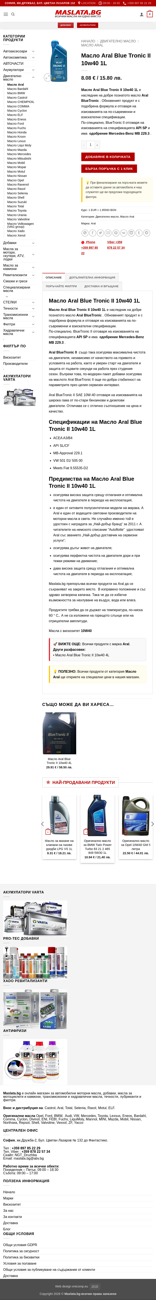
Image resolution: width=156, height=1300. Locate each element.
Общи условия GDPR (20, 1245)
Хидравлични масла (13, 332)
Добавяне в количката (107, 157)
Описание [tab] (54, 277)
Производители (15, 363)
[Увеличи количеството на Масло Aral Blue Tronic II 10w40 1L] (97, 145)
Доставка (10, 1223)
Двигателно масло (12, 77)
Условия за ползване (19, 1263)
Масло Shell (15, 197)
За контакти (12, 1217)
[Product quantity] (90, 145)
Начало (88, 41)
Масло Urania (16, 215)
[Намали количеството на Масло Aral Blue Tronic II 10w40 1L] (83, 145)
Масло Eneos (16, 119)
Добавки (9, 243)
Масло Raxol (16, 188)
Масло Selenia (17, 193)
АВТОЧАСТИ (13, 63)
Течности (10, 308)
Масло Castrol (17, 97)
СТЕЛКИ (10, 302)
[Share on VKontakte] (123, 233)
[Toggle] (33, 51)
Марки (8, 1198)
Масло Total (15, 206)
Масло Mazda (17, 149)
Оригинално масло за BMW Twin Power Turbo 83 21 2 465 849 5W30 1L (97, 846)
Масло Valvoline (18, 219)
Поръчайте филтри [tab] (61, 286)
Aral (93, 223)
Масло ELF (15, 115)
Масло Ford (15, 123)
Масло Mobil (16, 162)
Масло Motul (16, 171)
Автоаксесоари (15, 51)
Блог (7, 1229)
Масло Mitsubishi (19, 158)
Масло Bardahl (17, 89)
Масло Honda (16, 132)
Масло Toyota (16, 210)
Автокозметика (15, 57)
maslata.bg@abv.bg (29, 1158)
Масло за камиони (10, 267)
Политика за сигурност (21, 1251)
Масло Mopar (16, 167)
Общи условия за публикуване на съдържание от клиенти (49, 1269)
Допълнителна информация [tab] (92, 277)
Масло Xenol (16, 235)
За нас (8, 1210)
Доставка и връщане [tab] (101, 286)
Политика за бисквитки (21, 1257)
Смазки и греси (15, 281)
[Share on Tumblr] (139, 233)
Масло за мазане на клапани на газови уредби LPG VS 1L (59, 844)
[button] (5, 14)
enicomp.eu (80, 1286)
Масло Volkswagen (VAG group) (20, 225)
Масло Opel (15, 180)
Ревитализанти (15, 275)
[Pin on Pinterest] (116, 233)
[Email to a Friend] (108, 233)
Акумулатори (13, 70)
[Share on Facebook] (92, 233)
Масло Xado (16, 231)
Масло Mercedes (19, 154)
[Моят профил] (142, 14)
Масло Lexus (16, 141)
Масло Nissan (17, 175)
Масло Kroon (16, 136)
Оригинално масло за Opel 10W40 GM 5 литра (135, 844)
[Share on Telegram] (146, 233)
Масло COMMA (18, 106)
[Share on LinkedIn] (131, 233)
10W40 (86, 631)
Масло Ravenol (18, 184)
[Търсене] (13, 14)
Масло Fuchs (16, 128)
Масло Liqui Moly (19, 145)
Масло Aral (15, 84)
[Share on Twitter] (100, 233)
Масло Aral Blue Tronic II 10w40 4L (82, 655)
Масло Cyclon (17, 110)
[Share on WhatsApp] (85, 233)
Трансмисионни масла (15, 316)
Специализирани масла (16, 289)
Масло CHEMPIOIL (20, 102)
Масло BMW (16, 93)
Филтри (9, 324)
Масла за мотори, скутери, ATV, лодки (13, 254)
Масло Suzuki (17, 202)
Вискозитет (12, 357)
